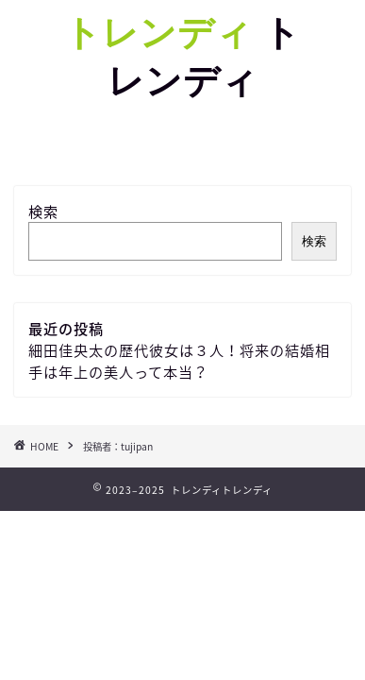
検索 (43, 211)
